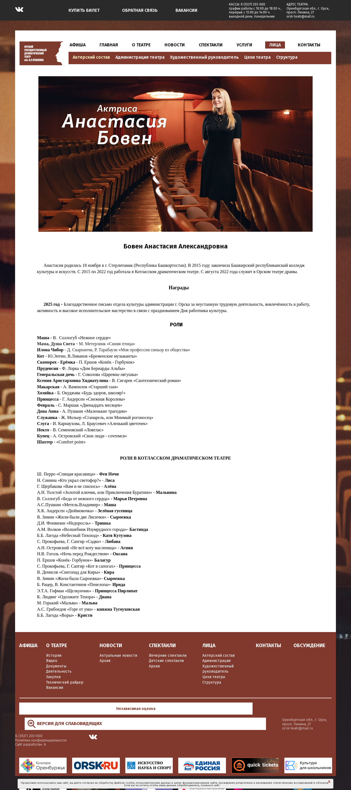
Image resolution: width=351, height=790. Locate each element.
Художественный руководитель (204, 57)
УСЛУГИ (244, 44)
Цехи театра (257, 57)
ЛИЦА (275, 44)
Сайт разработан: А (236, 713)
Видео (51, 660)
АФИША (78, 44)
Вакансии (54, 687)
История (53, 655)
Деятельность (59, 671)
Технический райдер (64, 682)
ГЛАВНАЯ (109, 44)
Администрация (216, 660)
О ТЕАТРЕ (141, 44)
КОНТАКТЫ (309, 44)
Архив (105, 660)
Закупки (53, 677)
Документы (56, 666)
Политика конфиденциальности (247, 709)
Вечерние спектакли (167, 655)
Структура (287, 57)
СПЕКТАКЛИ (211, 44)
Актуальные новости (118, 655)
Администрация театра (140, 57)
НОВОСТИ (175, 44)
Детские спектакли (166, 660)
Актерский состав (91, 57)
